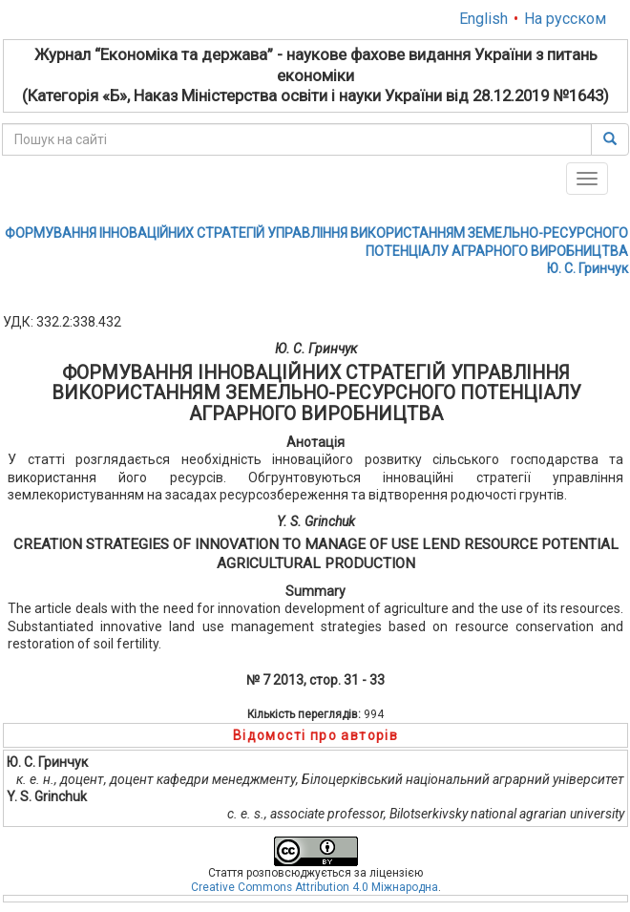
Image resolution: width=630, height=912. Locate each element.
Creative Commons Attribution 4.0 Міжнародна (314, 887)
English (483, 19)
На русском (565, 19)
